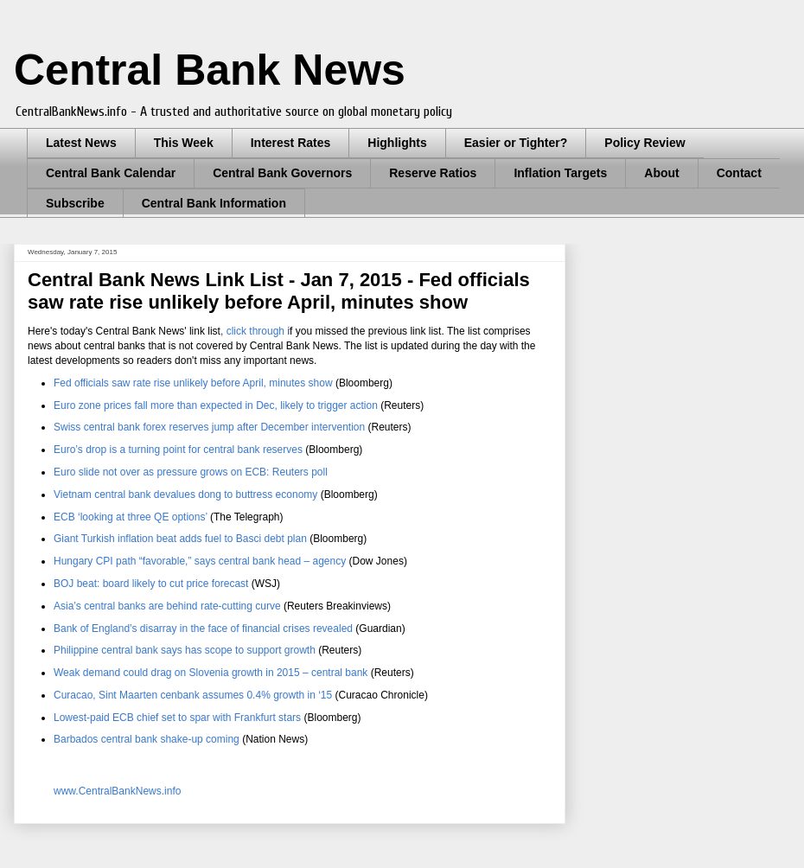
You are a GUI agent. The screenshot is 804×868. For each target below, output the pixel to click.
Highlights (396, 143)
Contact (739, 173)
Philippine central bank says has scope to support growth (185, 650)
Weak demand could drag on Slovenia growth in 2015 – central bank (210, 673)
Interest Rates (291, 143)
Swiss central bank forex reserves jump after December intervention (209, 427)
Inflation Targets (560, 173)
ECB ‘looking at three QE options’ (130, 517)
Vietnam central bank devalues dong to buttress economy (185, 494)
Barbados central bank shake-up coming (146, 739)
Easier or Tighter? (516, 143)
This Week (184, 143)
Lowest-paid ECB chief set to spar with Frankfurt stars (177, 718)
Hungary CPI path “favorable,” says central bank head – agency (200, 561)
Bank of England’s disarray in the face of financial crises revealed (203, 628)
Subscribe (75, 203)
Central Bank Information (214, 203)
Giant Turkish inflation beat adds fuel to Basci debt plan (180, 539)
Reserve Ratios (432, 173)
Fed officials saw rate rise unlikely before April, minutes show (194, 383)
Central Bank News (209, 70)
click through (255, 331)
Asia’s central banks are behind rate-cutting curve (167, 606)
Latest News (81, 143)
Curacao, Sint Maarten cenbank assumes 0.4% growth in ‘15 (193, 695)
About (661, 173)
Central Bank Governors (282, 173)
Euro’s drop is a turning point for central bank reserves (178, 450)
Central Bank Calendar (110, 173)
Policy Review (644, 143)
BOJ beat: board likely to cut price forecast (151, 584)
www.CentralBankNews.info (117, 791)
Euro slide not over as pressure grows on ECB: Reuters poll (191, 472)
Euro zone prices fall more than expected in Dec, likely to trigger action (216, 405)
